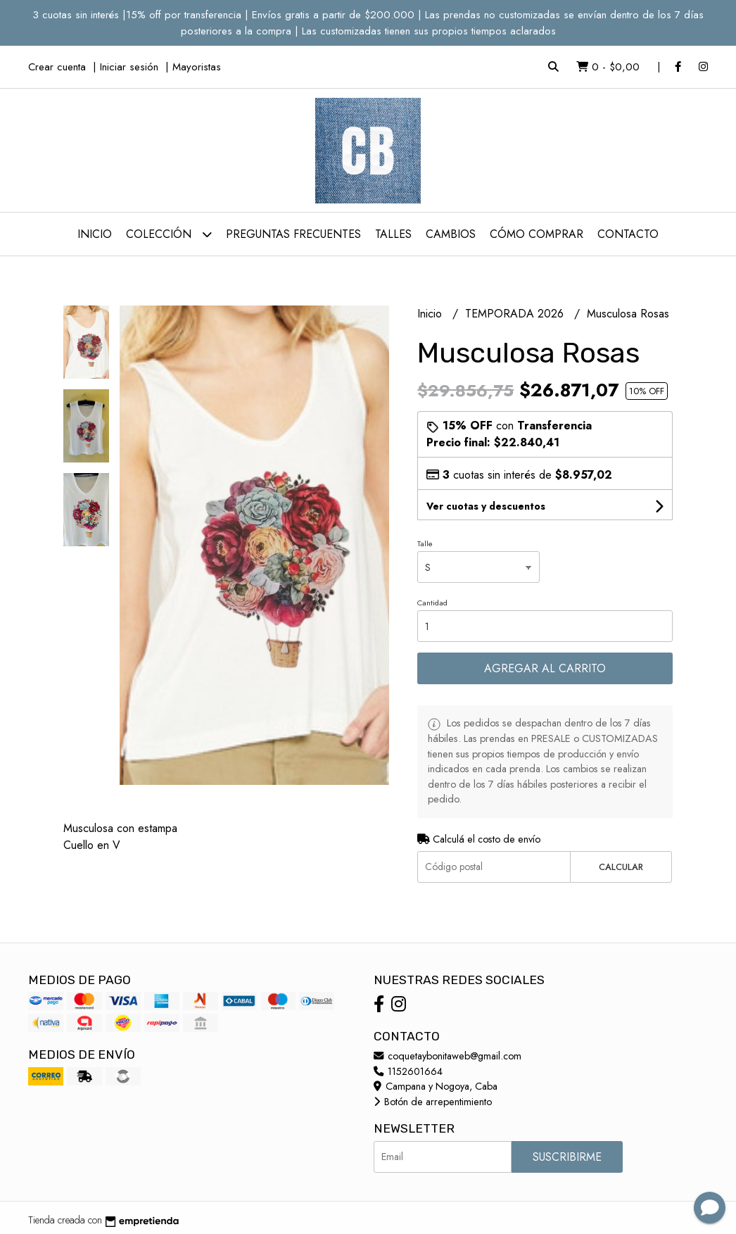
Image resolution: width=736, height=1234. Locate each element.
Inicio (94, 234)
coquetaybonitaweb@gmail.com (447, 1056)
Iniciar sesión (129, 67)
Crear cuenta (57, 67)
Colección (169, 234)
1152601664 (408, 1071)
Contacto (628, 234)
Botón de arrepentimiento (433, 1102)
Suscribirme (567, 1157)
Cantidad (432, 602)
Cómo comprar (536, 234)
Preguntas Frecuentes (293, 234)
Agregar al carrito (545, 668)
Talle (425, 543)
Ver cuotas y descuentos (485, 506)
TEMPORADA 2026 (516, 314)
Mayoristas (196, 67)
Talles (393, 234)
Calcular (621, 867)
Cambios (451, 234)
